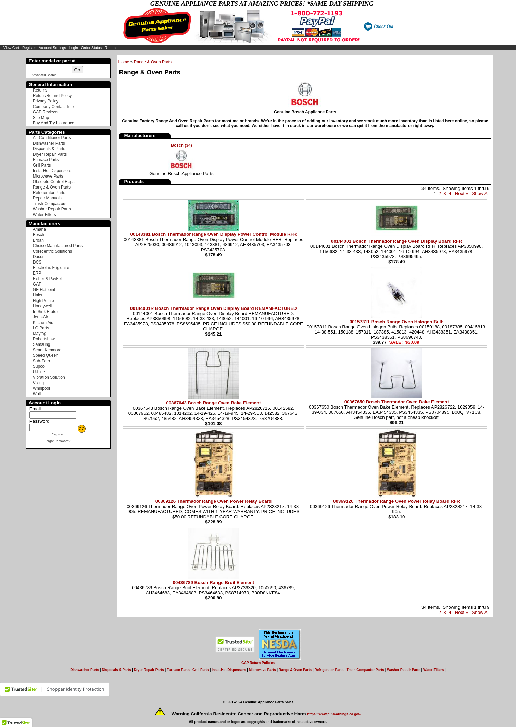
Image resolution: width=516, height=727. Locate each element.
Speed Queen (45, 355)
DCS (37, 262)
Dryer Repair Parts (50, 154)
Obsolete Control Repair (55, 181)
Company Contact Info (53, 106)
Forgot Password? (58, 441)
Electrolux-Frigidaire (51, 267)
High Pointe (43, 300)
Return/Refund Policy (52, 95)
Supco (39, 366)
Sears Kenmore (47, 350)
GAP (37, 284)
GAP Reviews (45, 112)
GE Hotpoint (44, 289)
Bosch (38, 234)
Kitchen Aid (43, 322)
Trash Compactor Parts (365, 670)
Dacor (38, 256)
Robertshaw (44, 339)
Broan (38, 240)
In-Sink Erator (45, 311)
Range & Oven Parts (153, 62)
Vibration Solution (49, 377)
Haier (38, 295)
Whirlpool (41, 388)
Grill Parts (42, 165)
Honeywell (42, 306)
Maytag (39, 333)
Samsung (41, 344)
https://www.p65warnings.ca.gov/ (334, 714)
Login (73, 48)
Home (123, 62)
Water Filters (44, 214)
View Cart (11, 48)
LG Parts (41, 328)
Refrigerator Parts (49, 192)
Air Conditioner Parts (52, 137)
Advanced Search (44, 75)
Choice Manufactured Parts (58, 245)
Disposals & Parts (49, 148)
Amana (39, 229)
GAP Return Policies (258, 663)
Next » (461, 193)
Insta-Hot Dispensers (52, 170)
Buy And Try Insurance (53, 123)
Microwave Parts (48, 176)
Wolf (37, 393)
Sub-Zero (41, 361)
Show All (480, 193)
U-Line (39, 371)
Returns (111, 48)
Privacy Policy (46, 101)
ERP (37, 273)
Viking (38, 382)
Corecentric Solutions (52, 251)
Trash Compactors (49, 203)
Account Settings (52, 48)
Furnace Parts (46, 159)
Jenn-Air (40, 317)
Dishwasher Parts (49, 143)
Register (29, 48)
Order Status (91, 48)
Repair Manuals (47, 198)
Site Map (41, 117)
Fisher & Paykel (47, 278)
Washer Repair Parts (52, 209)
